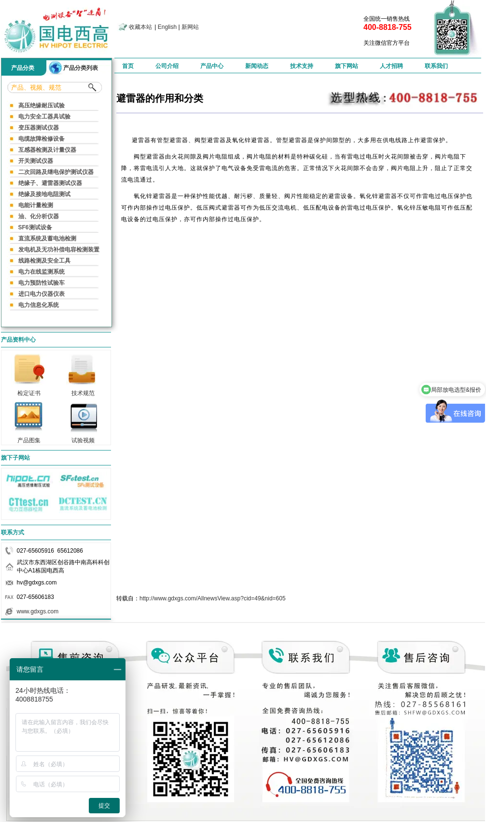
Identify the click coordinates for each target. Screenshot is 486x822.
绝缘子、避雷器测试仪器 (50, 183)
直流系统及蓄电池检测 (47, 238)
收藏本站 (140, 27)
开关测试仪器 (35, 161)
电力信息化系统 (38, 305)
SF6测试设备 (35, 227)
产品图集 (29, 437)
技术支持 (301, 66)
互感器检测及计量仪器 (47, 149)
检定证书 (29, 390)
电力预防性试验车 (41, 282)
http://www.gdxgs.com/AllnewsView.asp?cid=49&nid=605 (212, 598)
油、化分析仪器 (38, 216)
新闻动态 (256, 66)
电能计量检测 (35, 205)
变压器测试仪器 (38, 127)
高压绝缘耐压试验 (41, 105)
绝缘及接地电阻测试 (44, 194)
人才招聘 (391, 66)
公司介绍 (167, 66)
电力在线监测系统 (41, 271)
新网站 (190, 27)
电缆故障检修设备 (41, 138)
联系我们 (436, 66)
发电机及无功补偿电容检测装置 (58, 249)
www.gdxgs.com (38, 611)
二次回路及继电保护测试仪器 (56, 172)
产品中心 (211, 66)
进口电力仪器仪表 (41, 294)
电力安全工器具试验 (44, 116)
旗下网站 (346, 66)
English (167, 27)
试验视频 (83, 437)
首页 (128, 66)
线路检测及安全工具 (44, 260)
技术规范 (83, 390)
